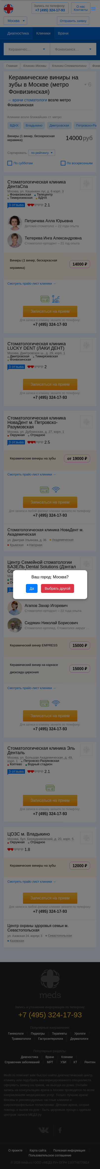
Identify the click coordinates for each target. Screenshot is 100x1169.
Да (32, 588)
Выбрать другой (57, 588)
